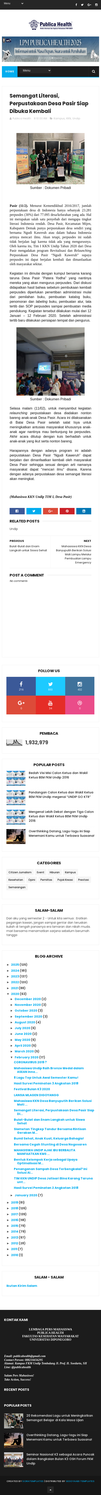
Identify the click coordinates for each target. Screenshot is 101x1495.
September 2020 (29, 1016)
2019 (15, 1202)
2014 (15, 1231)
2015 (15, 1226)
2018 (15, 1208)
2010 (15, 1255)
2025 (15, 965)
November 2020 (28, 1005)
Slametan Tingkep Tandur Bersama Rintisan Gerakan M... (50, 1131)
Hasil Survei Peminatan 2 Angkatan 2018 (46, 1188)
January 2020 (26, 1195)
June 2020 (23, 1034)
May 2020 (23, 1040)
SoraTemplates (32, 1481)
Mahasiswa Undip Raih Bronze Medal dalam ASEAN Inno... (49, 1070)
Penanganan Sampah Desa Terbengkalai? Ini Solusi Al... (50, 1171)
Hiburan (55, 872)
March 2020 (25, 1051)
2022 (15, 982)
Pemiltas (46, 880)
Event (40, 872)
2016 (15, 1220)
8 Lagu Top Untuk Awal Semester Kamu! (46, 1077)
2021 (15, 988)
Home (9, 71)
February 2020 (27, 1057)
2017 (15, 1214)
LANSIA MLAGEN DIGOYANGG (36, 1095)
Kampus (59, 118)
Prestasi (83, 880)
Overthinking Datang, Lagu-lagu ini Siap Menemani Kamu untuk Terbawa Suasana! (61, 833)
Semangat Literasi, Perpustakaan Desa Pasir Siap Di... (54, 1112)
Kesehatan (16, 880)
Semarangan (17, 887)
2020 (15, 994)
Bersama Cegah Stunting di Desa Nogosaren (50, 1144)
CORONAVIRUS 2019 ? (30, 1062)
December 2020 (28, 999)
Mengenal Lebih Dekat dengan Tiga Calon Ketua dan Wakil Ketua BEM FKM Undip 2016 (61, 816)
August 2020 (25, 1022)
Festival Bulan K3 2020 (32, 1089)
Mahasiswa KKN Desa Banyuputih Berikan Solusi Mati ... (53, 1103)
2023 (15, 976)
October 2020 (26, 1010)
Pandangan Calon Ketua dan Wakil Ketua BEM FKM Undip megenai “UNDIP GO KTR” (61, 794)
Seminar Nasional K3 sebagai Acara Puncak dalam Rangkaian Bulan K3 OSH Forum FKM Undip (60, 1459)
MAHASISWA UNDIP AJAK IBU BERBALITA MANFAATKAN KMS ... (44, 1152)
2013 (15, 1237)
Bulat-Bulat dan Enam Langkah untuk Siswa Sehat (49, 1121)
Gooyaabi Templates (80, 1481)
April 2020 (23, 1045)
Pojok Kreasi (65, 880)
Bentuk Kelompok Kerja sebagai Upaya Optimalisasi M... (45, 1161)
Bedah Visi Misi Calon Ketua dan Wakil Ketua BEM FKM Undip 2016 (58, 775)
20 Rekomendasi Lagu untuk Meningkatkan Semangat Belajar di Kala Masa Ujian (59, 1417)
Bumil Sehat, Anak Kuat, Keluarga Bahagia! (49, 1138)
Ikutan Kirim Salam (21, 1286)
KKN (68, 118)
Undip (76, 118)
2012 (15, 1243)
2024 (15, 970)
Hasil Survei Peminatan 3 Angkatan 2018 (46, 1083)
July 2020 (23, 1028)
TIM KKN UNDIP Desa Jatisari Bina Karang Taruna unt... (53, 1180)
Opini (31, 880)
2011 (14, 1249)
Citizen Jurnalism (20, 872)
